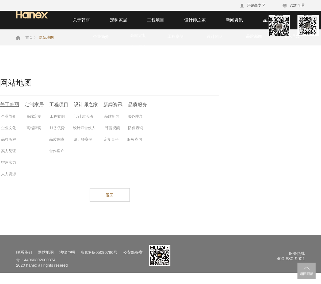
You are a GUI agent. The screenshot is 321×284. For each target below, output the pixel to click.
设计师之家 (195, 20)
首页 (29, 37)
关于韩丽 (81, 20)
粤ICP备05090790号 (99, 252)
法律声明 (67, 252)
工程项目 (155, 20)
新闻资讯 (234, 20)
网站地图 (46, 37)
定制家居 (118, 20)
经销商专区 (252, 5)
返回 (109, 195)
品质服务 (271, 20)
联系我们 (24, 252)
